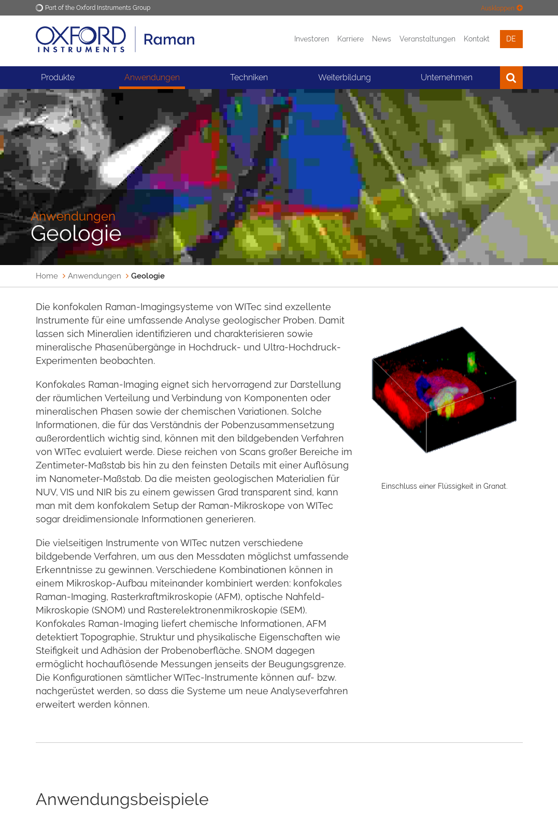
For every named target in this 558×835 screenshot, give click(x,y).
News (381, 39)
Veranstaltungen (427, 39)
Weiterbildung (344, 77)
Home (47, 276)
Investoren (311, 39)
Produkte (58, 77)
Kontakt (477, 39)
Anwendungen (152, 77)
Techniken (249, 77)
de (511, 39)
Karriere (350, 39)
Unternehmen (447, 77)
